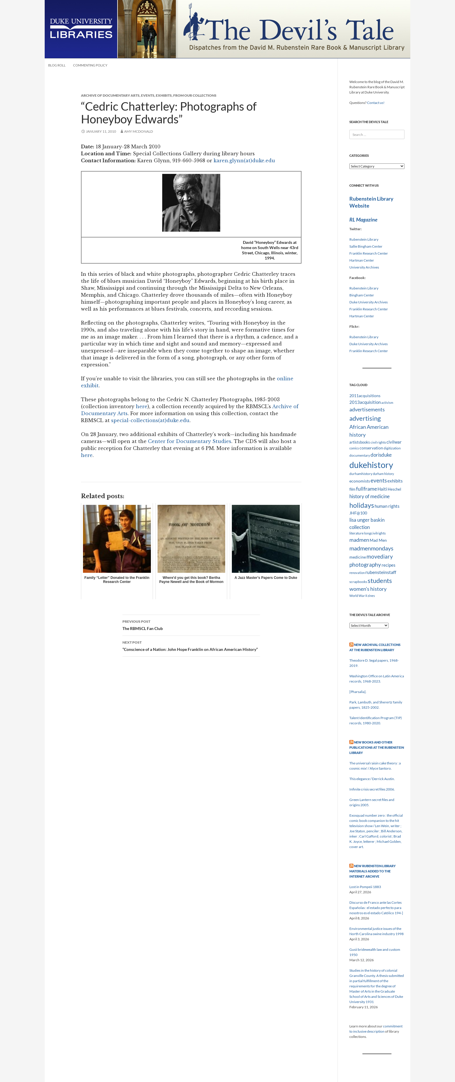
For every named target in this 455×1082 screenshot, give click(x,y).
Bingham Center (361, 295)
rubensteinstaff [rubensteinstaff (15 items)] (380, 572)
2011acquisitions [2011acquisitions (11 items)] (364, 395)
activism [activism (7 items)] (387, 402)
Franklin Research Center (368, 253)
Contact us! (375, 102)
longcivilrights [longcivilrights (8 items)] (375, 533)
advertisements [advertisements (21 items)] (367, 409)
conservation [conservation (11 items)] (371, 447)
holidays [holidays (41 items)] (361, 505)
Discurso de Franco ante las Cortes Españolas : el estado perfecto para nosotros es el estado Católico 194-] (376, 907)
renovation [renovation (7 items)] (357, 573)
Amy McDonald (138, 131)
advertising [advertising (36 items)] (365, 418)
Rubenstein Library (363, 239)
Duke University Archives (368, 302)
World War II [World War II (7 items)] (358, 595)
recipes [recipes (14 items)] (389, 565)
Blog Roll (57, 65)
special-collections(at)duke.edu (150, 420)
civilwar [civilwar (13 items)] (394, 441)
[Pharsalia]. (357, 691)
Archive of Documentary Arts (110, 95)
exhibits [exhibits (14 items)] (395, 480)
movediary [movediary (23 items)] (379, 556)
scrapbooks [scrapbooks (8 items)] (358, 582)
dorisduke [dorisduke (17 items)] (381, 455)
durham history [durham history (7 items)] (383, 474)
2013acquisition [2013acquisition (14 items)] (365, 402)
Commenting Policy (90, 65)
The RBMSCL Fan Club (191, 624)
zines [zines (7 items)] (371, 595)
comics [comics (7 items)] (354, 448)
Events (147, 95)
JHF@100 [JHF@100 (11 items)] (358, 512)
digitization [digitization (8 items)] (392, 448)
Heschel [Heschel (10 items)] (394, 489)
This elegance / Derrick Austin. (372, 779)
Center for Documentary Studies (189, 441)
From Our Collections (194, 95)
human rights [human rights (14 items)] (387, 506)
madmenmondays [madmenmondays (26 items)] (371, 548)
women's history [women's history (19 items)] (368, 589)
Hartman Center (361, 260)
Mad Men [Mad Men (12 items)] (378, 540)
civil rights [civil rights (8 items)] (378, 442)
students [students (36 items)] (380, 580)
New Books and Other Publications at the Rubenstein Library (376, 747)
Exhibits (164, 95)
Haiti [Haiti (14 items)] (382, 489)
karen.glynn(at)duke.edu (244, 160)
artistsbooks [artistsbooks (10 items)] (359, 442)
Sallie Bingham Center (365, 246)
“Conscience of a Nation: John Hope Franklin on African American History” (191, 645)
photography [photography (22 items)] (365, 564)
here (141, 406)
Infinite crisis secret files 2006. (372, 789)
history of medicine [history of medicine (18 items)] (369, 496)
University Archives (364, 267)
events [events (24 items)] (379, 480)
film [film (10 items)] (352, 489)
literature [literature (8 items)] (356, 533)
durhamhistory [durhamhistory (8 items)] (360, 474)
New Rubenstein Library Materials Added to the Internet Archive (372, 871)
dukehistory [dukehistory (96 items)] (371, 465)
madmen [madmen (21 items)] (359, 540)
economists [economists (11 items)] (359, 480)
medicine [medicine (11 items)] (357, 556)
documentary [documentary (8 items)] (359, 455)
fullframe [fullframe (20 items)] (366, 488)
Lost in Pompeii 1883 (365, 887)
